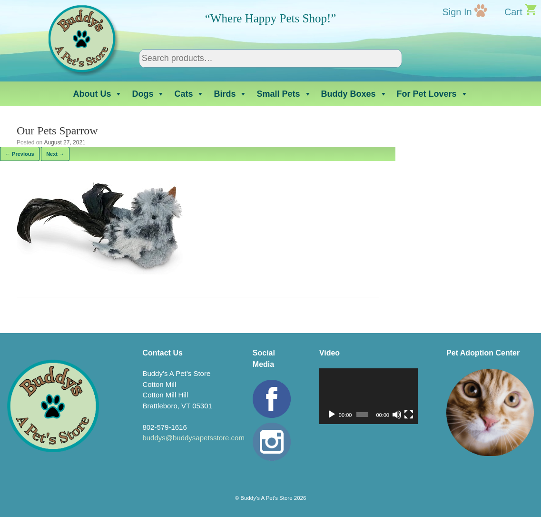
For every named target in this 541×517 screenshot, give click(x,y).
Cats (189, 93)
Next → (55, 154)
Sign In (457, 12)
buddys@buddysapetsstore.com (193, 438)
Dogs (148, 93)
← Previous (19, 154)
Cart (513, 12)
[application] (368, 396)
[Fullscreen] (408, 414)
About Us (97, 93)
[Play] (331, 414)
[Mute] (397, 414)
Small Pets (283, 93)
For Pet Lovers (432, 93)
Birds (230, 93)
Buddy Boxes (354, 93)
